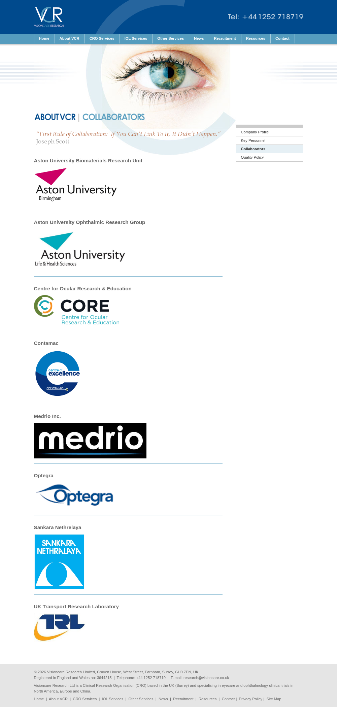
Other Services (141, 699)
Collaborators (253, 149)
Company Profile (255, 132)
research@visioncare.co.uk (206, 678)
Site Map (273, 699)
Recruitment (183, 699)
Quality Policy (252, 157)
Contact (228, 699)
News (163, 699)
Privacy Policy (251, 699)
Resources (207, 699)
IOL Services (113, 699)
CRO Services (85, 699)
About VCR (58, 699)
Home (39, 699)
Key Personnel (253, 140)
